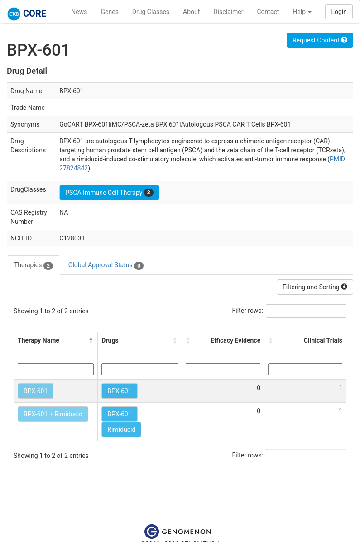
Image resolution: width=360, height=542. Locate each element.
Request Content (320, 40)
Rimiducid (121, 429)
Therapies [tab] (33, 265)
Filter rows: (248, 310)
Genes (110, 11)
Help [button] (302, 11)
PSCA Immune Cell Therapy (109, 193)
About (191, 11)
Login (339, 11)
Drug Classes (150, 11)
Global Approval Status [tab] (106, 265)
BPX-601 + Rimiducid (53, 414)
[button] (91, 340)
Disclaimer (228, 11)
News (79, 11)
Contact (268, 11)
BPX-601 (36, 391)
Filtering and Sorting (315, 287)
